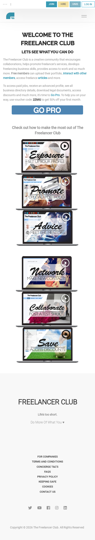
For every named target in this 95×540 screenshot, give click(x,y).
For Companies (47, 456)
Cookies (47, 486)
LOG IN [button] (88, 4)
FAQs (47, 471)
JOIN (51, 4)
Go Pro (55, 95)
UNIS (75, 4)
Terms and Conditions (47, 461)
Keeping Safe (47, 481)
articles (42, 78)
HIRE (63, 4)
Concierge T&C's (47, 466)
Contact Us (48, 491)
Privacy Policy (47, 476)
